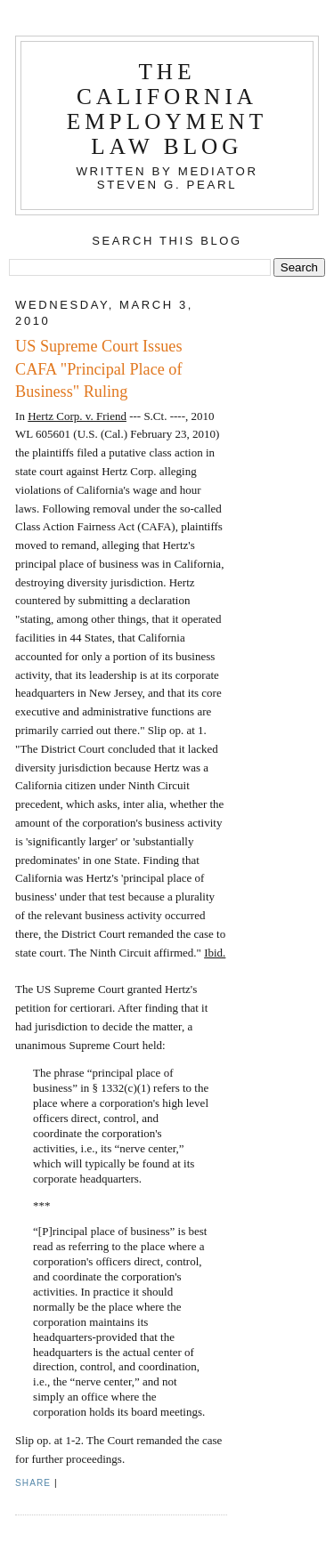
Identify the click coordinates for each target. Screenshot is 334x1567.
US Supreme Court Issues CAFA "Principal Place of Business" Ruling (98, 368)
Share (33, 1483)
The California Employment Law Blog (167, 109)
